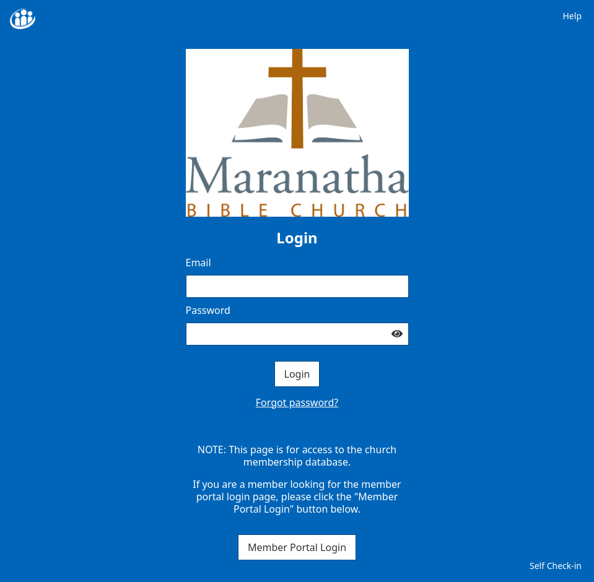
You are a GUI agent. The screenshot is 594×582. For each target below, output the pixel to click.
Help (572, 16)
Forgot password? (297, 402)
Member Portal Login (297, 547)
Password (208, 310)
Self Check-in (556, 565)
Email (198, 262)
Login (297, 374)
